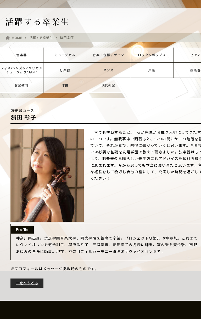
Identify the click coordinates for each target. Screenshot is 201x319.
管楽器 (21, 55)
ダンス (108, 70)
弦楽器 (195, 70)
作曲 (65, 85)
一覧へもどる (27, 283)
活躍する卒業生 (41, 38)
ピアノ (195, 55)
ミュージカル (64, 55)
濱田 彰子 (67, 38)
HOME (17, 38)
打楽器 (65, 70)
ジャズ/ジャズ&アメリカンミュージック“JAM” (21, 70)
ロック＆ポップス (152, 55)
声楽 (151, 70)
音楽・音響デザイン (108, 55)
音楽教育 (22, 85)
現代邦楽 (109, 85)
